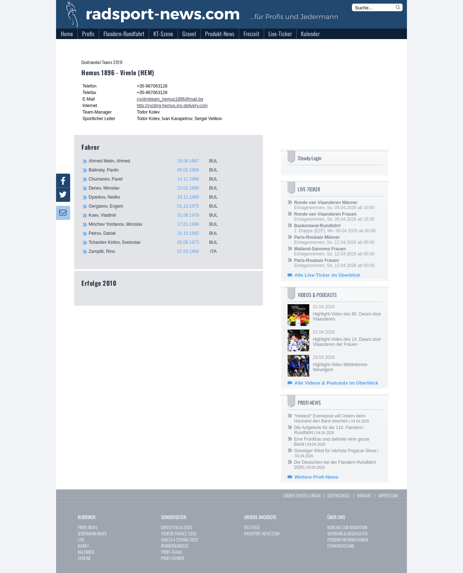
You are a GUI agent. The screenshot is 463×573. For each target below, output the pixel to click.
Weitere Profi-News (316, 477)
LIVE (81, 539)
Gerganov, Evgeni (157, 206)
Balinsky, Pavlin (157, 170)
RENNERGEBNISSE (175, 546)
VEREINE (84, 558)
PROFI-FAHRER (172, 558)
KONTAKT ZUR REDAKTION (347, 527)
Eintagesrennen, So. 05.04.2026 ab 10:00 (334, 205)
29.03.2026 (347, 363)
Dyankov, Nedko (157, 197)
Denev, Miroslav (157, 188)
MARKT (83, 546)
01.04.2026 (347, 313)
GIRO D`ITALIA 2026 (176, 527)
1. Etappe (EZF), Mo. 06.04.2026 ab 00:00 (334, 228)
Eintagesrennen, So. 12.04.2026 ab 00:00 (334, 240)
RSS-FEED (251, 527)
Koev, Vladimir (157, 215)
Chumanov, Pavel (157, 179)
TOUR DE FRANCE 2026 (178, 533)
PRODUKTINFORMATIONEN (347, 539)
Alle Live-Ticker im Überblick (327, 275)
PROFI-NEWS (88, 527)
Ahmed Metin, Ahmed (157, 161)
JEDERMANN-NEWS (92, 533)
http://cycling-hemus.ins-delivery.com (172, 105)
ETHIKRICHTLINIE (340, 546)
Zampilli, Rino (157, 251)
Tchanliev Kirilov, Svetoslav (157, 242)
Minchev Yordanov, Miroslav (157, 224)
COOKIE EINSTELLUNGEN (301, 495)
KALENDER (86, 552)
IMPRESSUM (388, 495)
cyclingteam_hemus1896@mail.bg (170, 99)
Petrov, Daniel (157, 233)
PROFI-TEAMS (171, 552)
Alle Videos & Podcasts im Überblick (336, 383)
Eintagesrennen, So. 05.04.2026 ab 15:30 (334, 217)
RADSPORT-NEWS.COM (262, 533)
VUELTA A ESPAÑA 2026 (179, 539)
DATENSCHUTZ (338, 495)
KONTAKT (364, 495)
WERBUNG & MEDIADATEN (347, 533)
